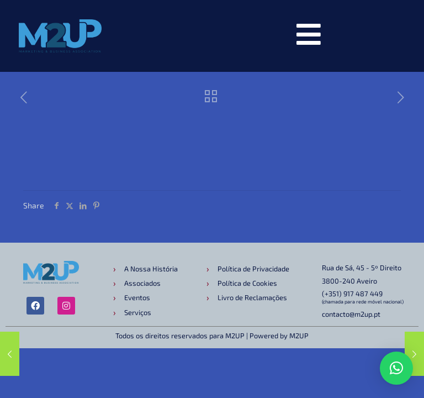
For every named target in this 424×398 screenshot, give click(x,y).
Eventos (137, 297)
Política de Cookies (247, 283)
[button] (396, 368)
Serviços (137, 312)
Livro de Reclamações (252, 297)
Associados (142, 283)
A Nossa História (151, 268)
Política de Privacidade (253, 268)
